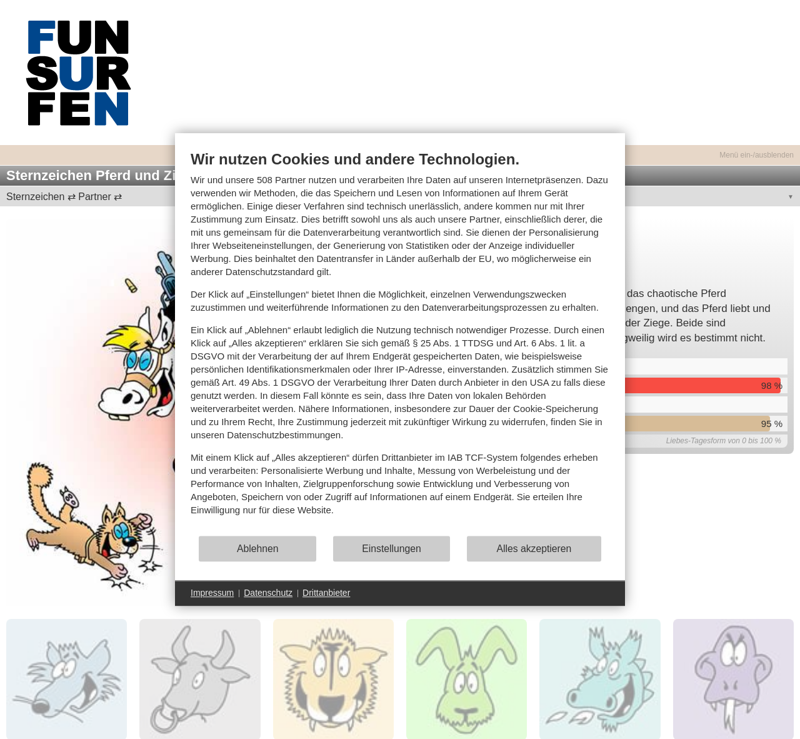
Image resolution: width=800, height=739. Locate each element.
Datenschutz (268, 593)
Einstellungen (391, 548)
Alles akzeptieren (533, 548)
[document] (400, 342)
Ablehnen (258, 548)
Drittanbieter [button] (326, 593)
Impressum (212, 593)
